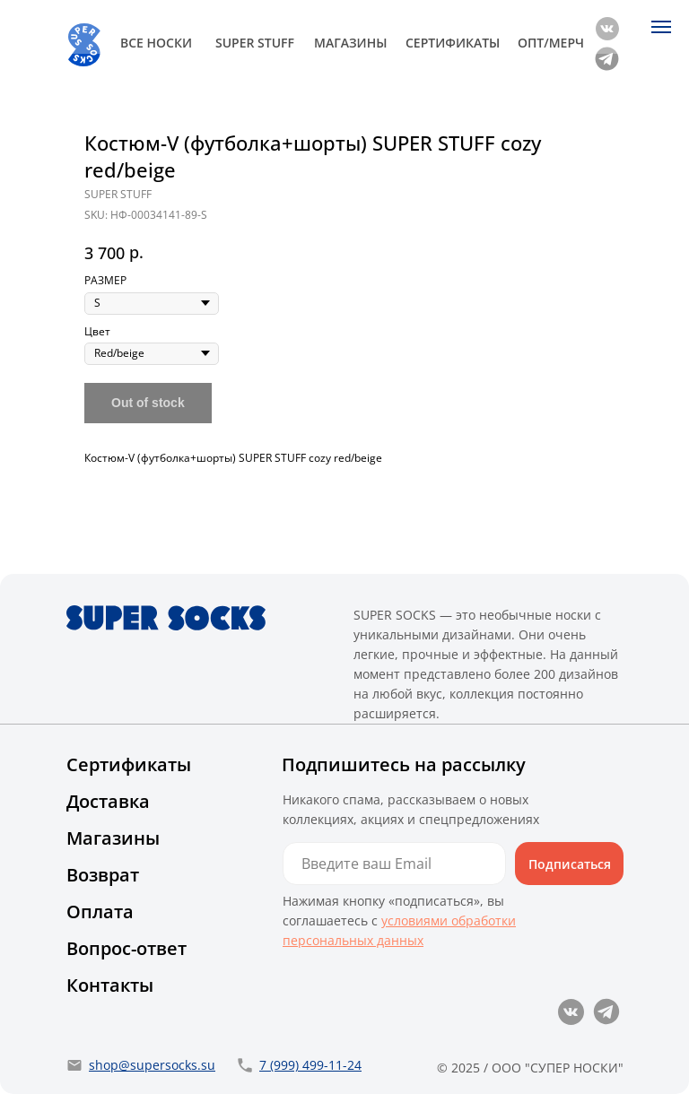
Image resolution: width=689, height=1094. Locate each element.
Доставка (108, 801)
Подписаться (569, 864)
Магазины (113, 838)
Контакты (109, 985)
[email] (394, 863)
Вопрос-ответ (126, 948)
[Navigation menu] (661, 27)
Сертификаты (128, 764)
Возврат (102, 875)
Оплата (100, 911)
